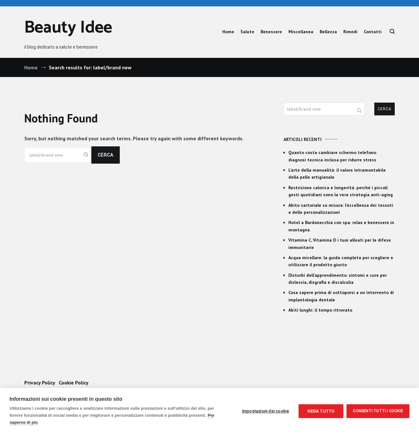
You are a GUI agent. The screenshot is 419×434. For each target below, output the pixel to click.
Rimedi (350, 32)
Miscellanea (300, 32)
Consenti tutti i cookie (378, 411)
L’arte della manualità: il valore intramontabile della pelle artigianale (337, 173)
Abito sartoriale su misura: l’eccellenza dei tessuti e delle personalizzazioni (340, 208)
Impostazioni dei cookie (265, 411)
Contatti (373, 32)
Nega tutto (321, 411)
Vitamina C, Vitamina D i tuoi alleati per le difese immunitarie (339, 243)
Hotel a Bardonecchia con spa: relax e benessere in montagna (341, 226)
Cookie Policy (73, 382)
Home (228, 32)
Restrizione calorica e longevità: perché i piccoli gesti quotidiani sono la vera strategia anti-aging (340, 191)
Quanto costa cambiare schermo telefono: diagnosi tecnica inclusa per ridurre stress (332, 156)
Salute (247, 32)
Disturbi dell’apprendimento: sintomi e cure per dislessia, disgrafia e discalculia (337, 278)
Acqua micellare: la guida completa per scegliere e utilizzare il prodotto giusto (340, 261)
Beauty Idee (68, 28)
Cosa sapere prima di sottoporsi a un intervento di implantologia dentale (341, 296)
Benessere (271, 32)
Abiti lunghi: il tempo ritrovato (320, 310)
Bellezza (328, 32)
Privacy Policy (39, 382)
